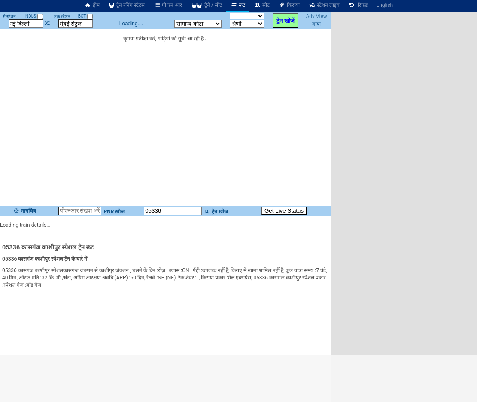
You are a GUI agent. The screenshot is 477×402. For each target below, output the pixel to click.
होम (92, 5)
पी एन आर (167, 5)
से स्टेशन (9, 16)
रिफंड (358, 5)
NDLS (34, 16)
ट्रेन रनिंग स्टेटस (126, 5)
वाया (316, 24)
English (384, 5)
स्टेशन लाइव (324, 5)
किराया (289, 5)
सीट (262, 5)
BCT (85, 16)
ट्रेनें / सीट (206, 5)
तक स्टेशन (62, 16)
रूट (238, 5)
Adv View (316, 16)
